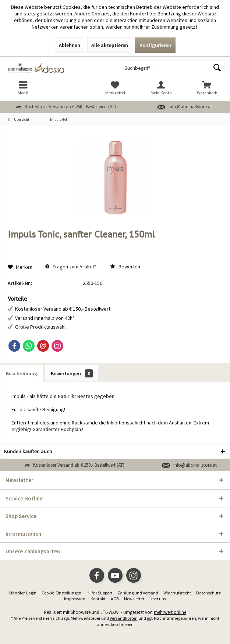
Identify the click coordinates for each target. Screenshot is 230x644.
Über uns (157, 598)
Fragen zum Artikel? (70, 266)
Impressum (74, 598)
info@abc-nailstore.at (190, 107)
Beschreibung (21, 373)
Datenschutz (208, 593)
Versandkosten (124, 618)
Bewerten (125, 266)
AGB (115, 598)
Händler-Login (22, 593)
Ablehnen (69, 45)
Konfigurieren (155, 45)
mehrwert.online (170, 612)
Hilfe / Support (99, 593)
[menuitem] (23, 88)
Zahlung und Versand (137, 593)
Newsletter (134, 598)
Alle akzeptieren (109, 45)
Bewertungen (72, 373)
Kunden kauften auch (28, 451)
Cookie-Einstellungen (61, 593)
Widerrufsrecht (177, 593)
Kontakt (98, 598)
